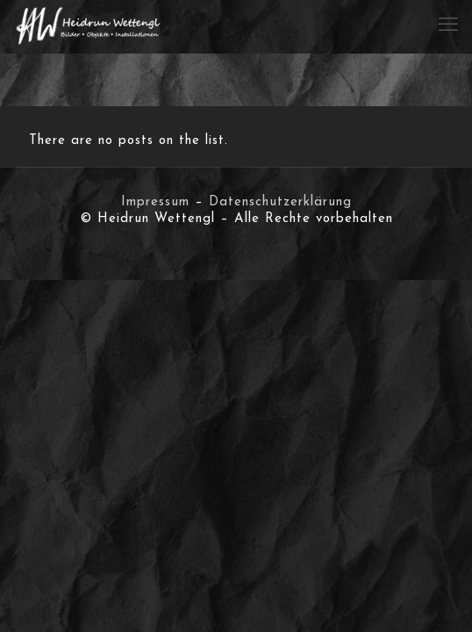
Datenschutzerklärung (280, 202)
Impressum (155, 202)
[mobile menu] (448, 26)
